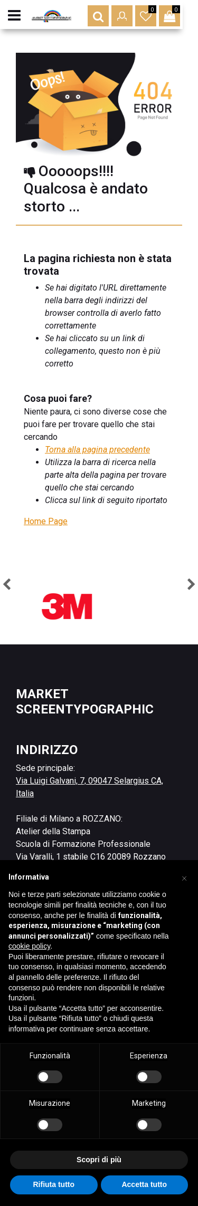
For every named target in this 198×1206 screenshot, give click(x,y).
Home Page (46, 521)
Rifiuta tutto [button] (53, 1184)
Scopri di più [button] (99, 1159)
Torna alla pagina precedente (97, 450)
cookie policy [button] (29, 946)
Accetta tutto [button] (144, 1184)
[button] (113, 15)
